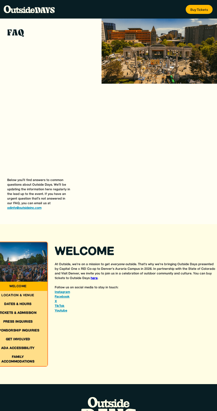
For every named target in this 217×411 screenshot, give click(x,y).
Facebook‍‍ (62, 296)
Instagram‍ (62, 292)
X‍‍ (56, 301)
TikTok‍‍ (59, 306)
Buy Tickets (199, 9)
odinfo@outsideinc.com (24, 208)
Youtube (61, 310)
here (94, 278)
